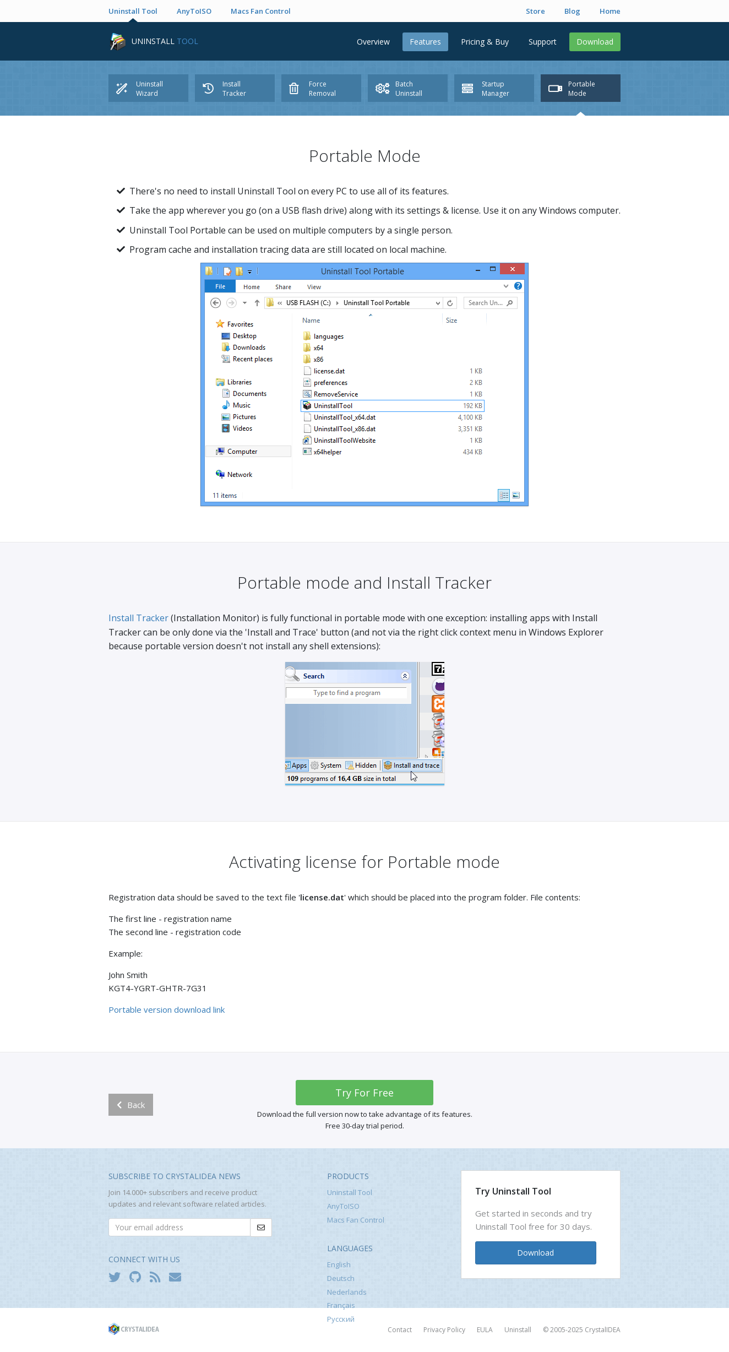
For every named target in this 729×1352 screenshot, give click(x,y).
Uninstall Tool (132, 11)
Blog (572, 11)
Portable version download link (166, 1009)
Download (594, 41)
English (339, 1264)
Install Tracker (138, 618)
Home (610, 11)
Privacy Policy (444, 1329)
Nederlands (347, 1292)
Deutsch (341, 1278)
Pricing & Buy (485, 41)
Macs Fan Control (261, 11)
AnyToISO (194, 11)
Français (341, 1305)
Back (131, 1104)
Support (543, 41)
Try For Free (364, 1092)
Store (535, 11)
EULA (485, 1329)
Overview (373, 41)
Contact (400, 1329)
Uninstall (517, 1329)
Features (425, 41)
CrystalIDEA (603, 1329)
